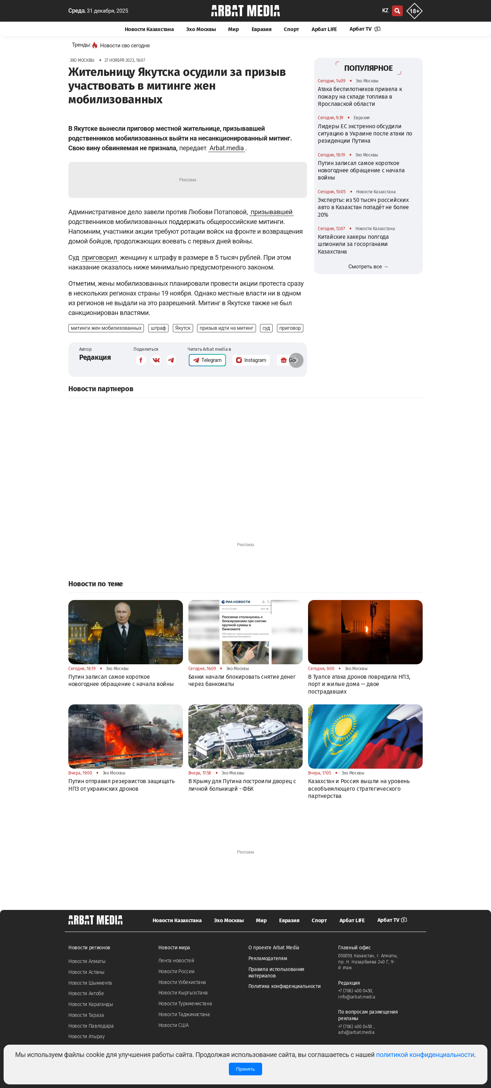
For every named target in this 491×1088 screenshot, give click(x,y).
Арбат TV (365, 29)
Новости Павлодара (91, 1026)
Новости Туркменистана (185, 1004)
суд (266, 328)
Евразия (262, 29)
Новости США (173, 1025)
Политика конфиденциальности (284, 986)
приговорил (99, 257)
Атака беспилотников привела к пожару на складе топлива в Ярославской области (360, 96)
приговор (290, 328)
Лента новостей (176, 961)
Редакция (95, 357)
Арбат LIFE (324, 29)
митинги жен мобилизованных (106, 328)
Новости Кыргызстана (183, 993)
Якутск (183, 328)
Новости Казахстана (149, 29)
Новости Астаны (86, 972)
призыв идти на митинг (226, 328)
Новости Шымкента (90, 983)
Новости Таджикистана (184, 1014)
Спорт (291, 29)
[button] (296, 360)
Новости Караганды (90, 1004)
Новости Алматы (87, 961)
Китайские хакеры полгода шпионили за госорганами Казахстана (353, 244)
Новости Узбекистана (182, 982)
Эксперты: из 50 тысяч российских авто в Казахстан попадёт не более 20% (363, 207)
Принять (245, 1069)
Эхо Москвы (200, 29)
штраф (158, 328)
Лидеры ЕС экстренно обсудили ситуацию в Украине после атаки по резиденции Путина (365, 133)
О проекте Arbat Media (274, 948)
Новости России (176, 971)
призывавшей (272, 212)
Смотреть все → (369, 266)
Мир (233, 29)
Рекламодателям (267, 958)
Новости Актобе (86, 993)
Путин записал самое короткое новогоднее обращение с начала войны (361, 170)
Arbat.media (227, 148)
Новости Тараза (86, 1015)
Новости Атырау (86, 1036)
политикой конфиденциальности (425, 1054)
